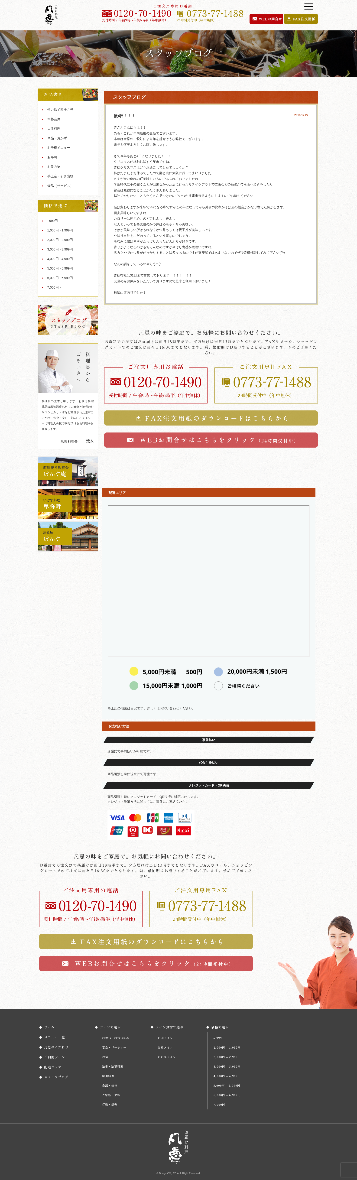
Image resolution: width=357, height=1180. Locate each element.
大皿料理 (53, 128)
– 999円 (219, 1038)
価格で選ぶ (220, 1027)
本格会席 (53, 119)
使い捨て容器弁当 (60, 109)
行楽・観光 (109, 1104)
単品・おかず (57, 138)
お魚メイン (165, 1047)
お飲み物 (53, 167)
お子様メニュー (58, 148)
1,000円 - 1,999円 (60, 230)
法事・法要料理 (112, 1066)
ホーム (49, 1027)
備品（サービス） (60, 186)
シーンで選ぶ (110, 1027)
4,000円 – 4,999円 (227, 1076)
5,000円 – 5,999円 (227, 1085)
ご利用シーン (54, 1057)
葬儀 (105, 1057)
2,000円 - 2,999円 (60, 240)
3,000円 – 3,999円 (227, 1066)
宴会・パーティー (114, 1047)
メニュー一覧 (54, 1037)
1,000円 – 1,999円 (227, 1047)
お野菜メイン (167, 1057)
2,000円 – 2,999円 (227, 1057)
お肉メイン (165, 1038)
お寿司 (52, 157)
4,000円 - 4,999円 (60, 259)
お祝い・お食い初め (115, 1038)
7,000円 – (221, 1104)
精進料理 (108, 1076)
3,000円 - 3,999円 (60, 249)
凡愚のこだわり (56, 1047)
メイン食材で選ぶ (169, 1027)
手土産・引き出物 (60, 176)
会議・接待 (109, 1085)
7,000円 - (54, 287)
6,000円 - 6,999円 (60, 278)
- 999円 (52, 221)
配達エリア (53, 1067)
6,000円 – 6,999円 (227, 1095)
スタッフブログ (56, 1077)
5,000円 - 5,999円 (60, 268)
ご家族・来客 (111, 1095)
